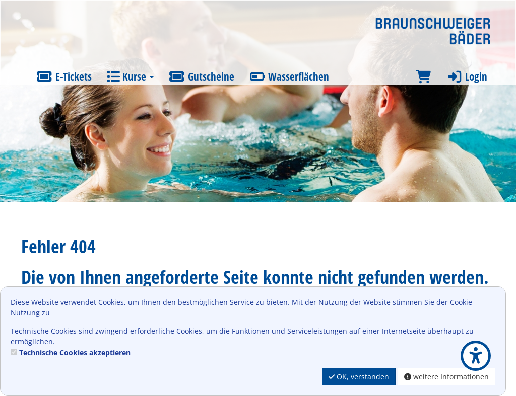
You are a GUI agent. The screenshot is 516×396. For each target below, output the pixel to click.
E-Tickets (64, 76)
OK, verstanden (359, 376)
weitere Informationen (446, 376)
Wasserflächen (289, 76)
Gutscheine (201, 76)
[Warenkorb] (423, 77)
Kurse (130, 76)
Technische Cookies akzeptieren (75, 352)
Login (466, 76)
